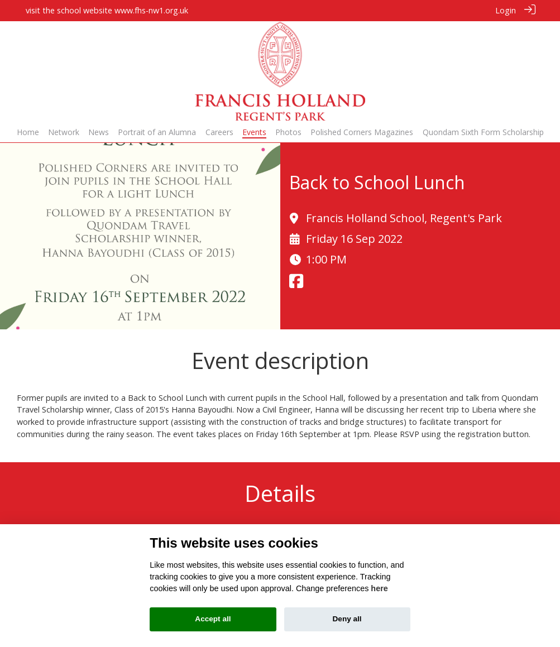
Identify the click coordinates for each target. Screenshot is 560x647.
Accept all (213, 619)
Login (505, 10)
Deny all (347, 619)
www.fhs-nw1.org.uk (151, 10)
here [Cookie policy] (379, 588)
